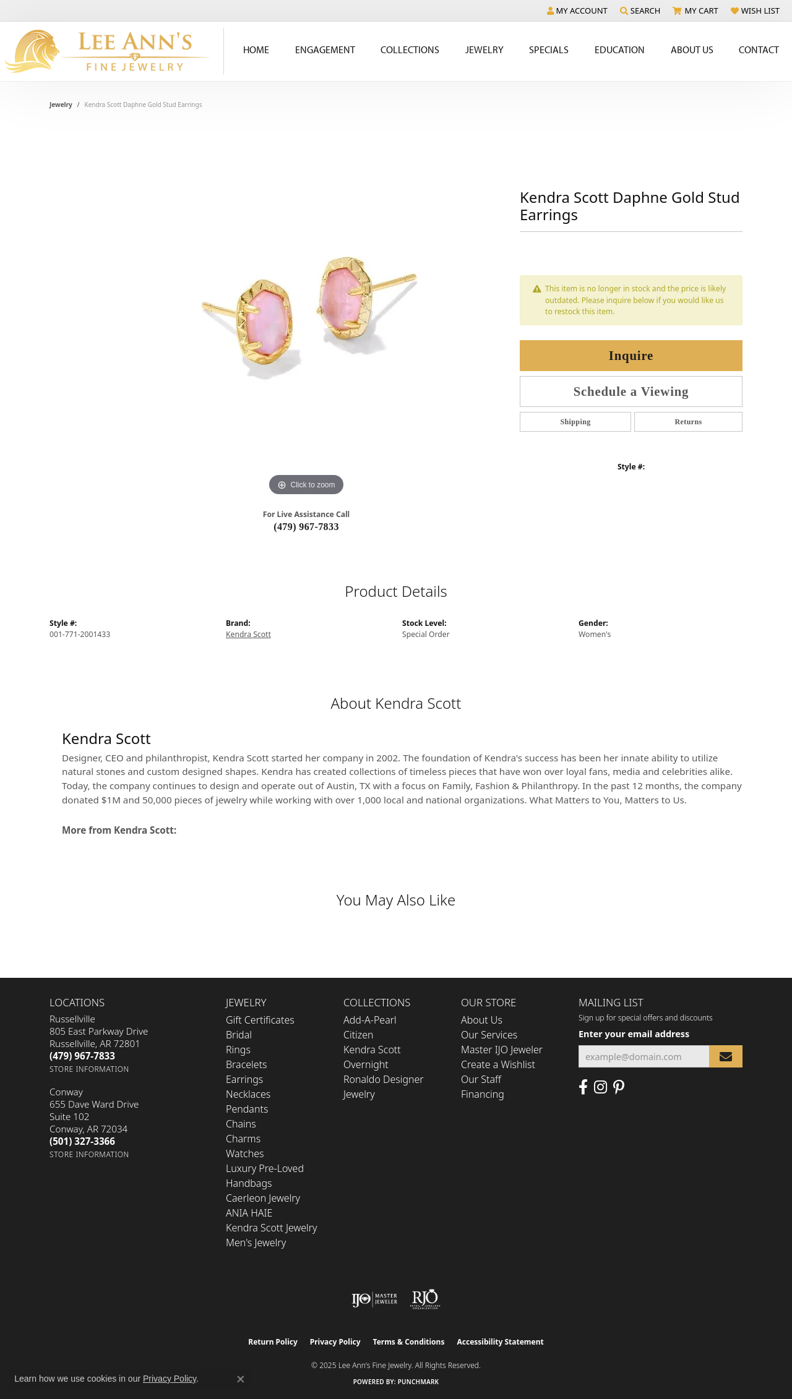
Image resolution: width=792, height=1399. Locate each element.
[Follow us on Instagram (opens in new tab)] (600, 1087)
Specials (549, 49)
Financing (482, 1094)
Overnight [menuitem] (366, 1064)
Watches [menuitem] (245, 1153)
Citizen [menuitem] (358, 1035)
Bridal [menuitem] (239, 1035)
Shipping (575, 421)
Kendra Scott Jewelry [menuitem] (271, 1227)
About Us (692, 49)
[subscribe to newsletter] (725, 1056)
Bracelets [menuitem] (246, 1064)
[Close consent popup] (240, 1379)
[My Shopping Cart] (695, 10)
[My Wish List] (755, 10)
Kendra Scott (248, 634)
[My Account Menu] (577, 10)
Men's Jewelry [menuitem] (256, 1242)
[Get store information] (89, 1069)
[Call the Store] (82, 1056)
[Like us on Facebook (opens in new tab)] (583, 1087)
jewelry (61, 104)
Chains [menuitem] (241, 1124)
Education (620, 49)
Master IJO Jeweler (502, 1049)
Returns (688, 421)
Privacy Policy (335, 1342)
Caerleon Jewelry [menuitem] (263, 1198)
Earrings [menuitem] (244, 1079)
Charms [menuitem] (243, 1138)
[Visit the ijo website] (374, 1299)
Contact (759, 49)
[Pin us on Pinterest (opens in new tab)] (618, 1087)
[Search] (640, 10)
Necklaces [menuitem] (248, 1094)
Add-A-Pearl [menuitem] (370, 1020)
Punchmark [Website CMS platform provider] (418, 1381)
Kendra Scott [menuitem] (372, 1049)
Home (256, 49)
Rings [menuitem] (238, 1049)
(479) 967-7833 (306, 526)
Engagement (325, 49)
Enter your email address (634, 1034)
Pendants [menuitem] (247, 1109)
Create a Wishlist (498, 1064)
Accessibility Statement (500, 1342)
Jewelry (484, 49)
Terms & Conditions (409, 1342)
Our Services (489, 1035)
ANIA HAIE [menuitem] (249, 1213)
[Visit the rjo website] (425, 1299)
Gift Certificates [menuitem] (260, 1020)
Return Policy (273, 1342)
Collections (410, 49)
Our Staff (481, 1079)
